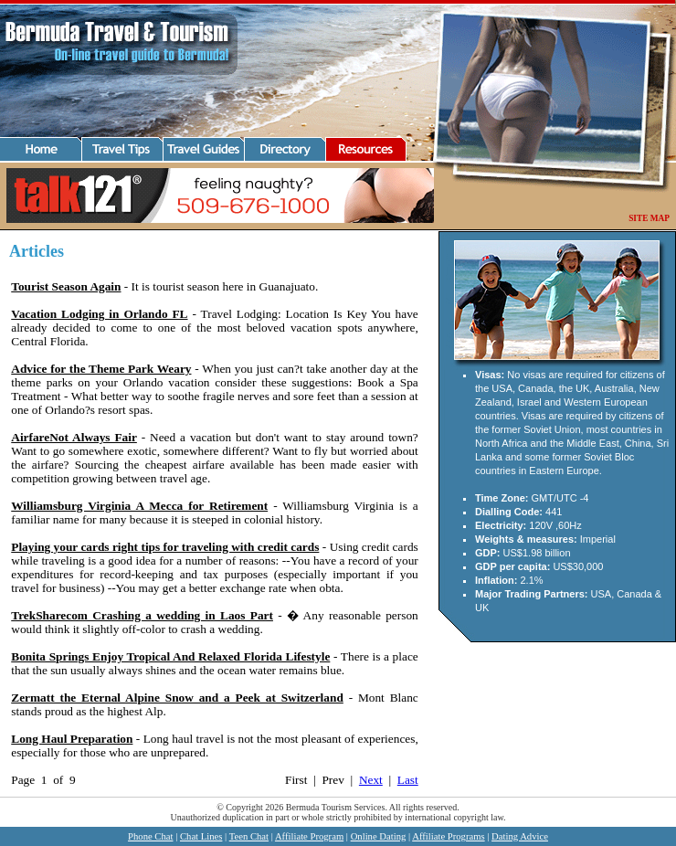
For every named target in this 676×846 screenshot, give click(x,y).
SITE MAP (649, 218)
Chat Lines (201, 836)
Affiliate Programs (448, 836)
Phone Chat (150, 836)
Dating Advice (519, 836)
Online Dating (379, 836)
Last (407, 780)
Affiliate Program (309, 836)
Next (371, 780)
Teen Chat (249, 836)
